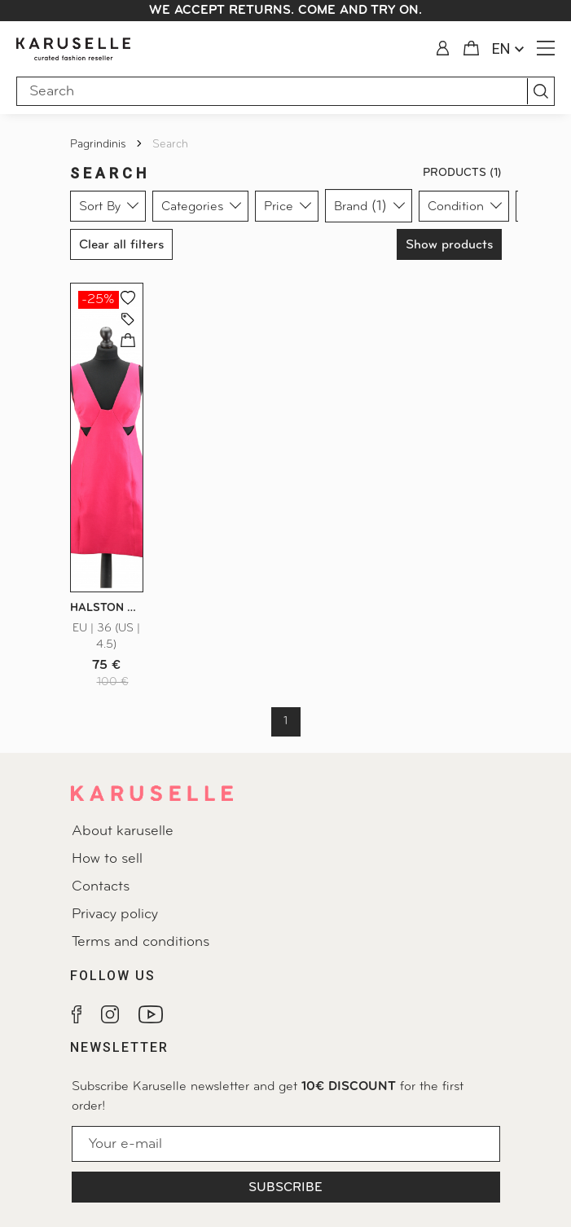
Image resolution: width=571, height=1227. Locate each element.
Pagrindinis (100, 145)
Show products (449, 245)
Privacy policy (115, 914)
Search (170, 145)
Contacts (101, 887)
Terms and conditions (140, 942)
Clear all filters (121, 245)
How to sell (107, 859)
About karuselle (122, 831)
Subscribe (285, 1187)
